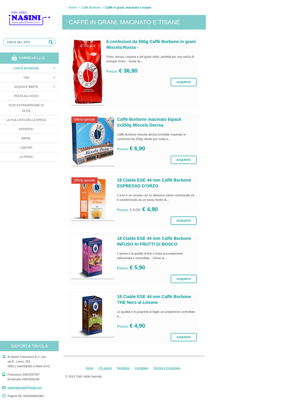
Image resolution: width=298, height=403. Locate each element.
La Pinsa (26, 156)
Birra (26, 138)
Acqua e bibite (26, 86)
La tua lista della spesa (26, 120)
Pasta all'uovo (26, 96)
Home (73, 7)
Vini (26, 77)
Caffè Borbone (26, 68)
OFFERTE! (26, 129)
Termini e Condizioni (167, 368)
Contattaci (141, 368)
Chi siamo (105, 368)
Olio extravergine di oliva (26, 107)
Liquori (26, 147)
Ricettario (123, 368)
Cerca (51, 42)
